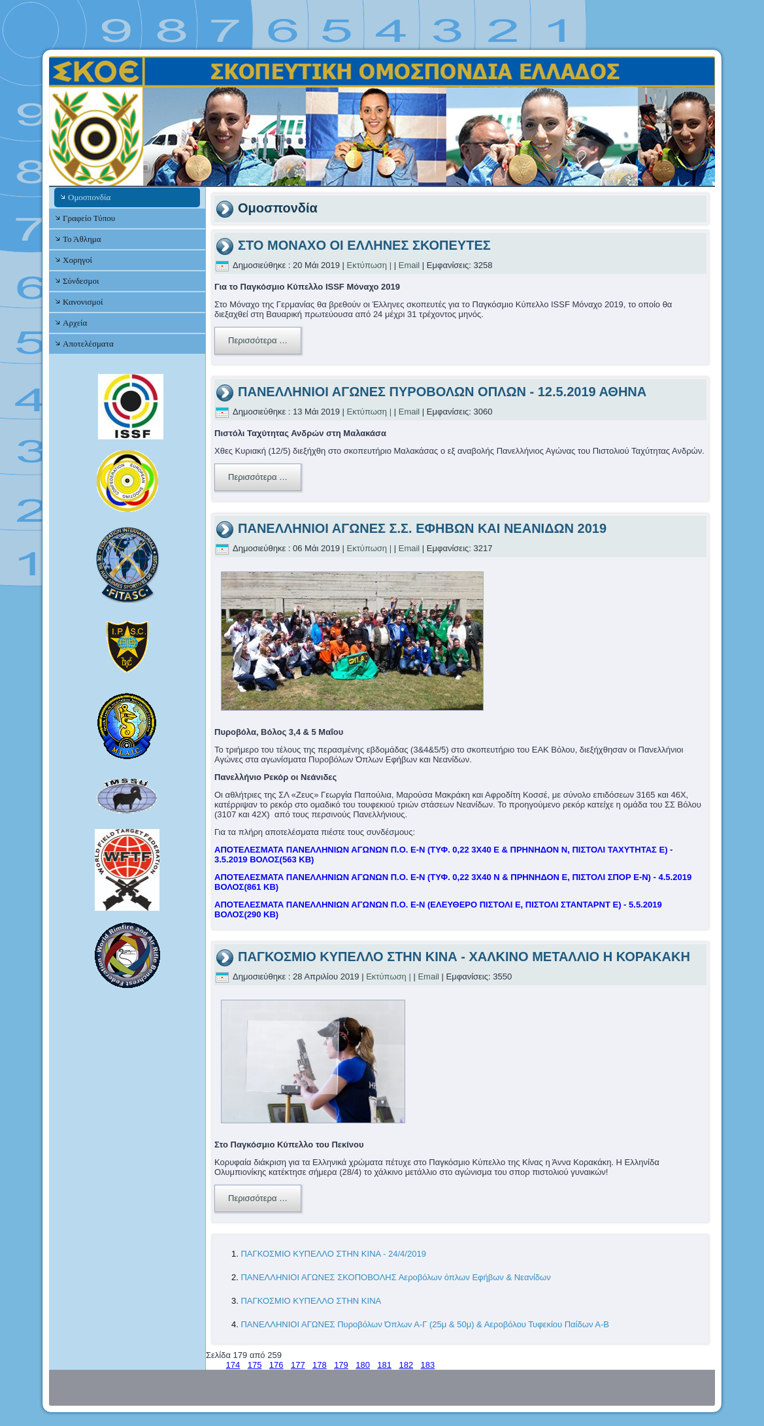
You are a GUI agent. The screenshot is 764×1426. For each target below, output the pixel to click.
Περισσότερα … (258, 340)
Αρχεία (75, 323)
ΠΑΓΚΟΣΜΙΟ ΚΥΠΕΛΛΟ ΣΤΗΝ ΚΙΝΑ (311, 1301)
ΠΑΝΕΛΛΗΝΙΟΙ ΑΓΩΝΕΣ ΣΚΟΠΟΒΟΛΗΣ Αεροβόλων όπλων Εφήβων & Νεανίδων (395, 1277)
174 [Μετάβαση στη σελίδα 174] (233, 1365)
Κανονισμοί (83, 302)
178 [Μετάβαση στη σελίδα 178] (319, 1365)
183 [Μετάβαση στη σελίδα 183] (428, 1365)
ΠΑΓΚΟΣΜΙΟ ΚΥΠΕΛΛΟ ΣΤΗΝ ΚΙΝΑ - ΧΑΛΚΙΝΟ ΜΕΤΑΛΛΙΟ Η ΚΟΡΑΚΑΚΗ (464, 956)
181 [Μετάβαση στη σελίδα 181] (384, 1365)
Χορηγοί (77, 260)
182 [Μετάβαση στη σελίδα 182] (406, 1365)
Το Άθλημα (82, 239)
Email (409, 265)
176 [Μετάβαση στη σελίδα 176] (276, 1365)
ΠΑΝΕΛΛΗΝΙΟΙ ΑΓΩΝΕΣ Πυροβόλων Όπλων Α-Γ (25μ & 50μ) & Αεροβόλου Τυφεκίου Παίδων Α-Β (425, 1324)
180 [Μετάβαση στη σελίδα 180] (363, 1365)
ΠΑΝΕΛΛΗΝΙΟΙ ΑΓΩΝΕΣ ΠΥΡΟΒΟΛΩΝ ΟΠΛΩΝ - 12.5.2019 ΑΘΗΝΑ (442, 391)
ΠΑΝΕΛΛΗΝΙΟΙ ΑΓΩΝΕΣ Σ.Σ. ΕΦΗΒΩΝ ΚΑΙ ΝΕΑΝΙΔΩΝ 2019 (422, 528)
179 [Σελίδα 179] (341, 1365)
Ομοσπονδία (89, 197)
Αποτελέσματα (88, 343)
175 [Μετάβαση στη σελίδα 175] (255, 1365)
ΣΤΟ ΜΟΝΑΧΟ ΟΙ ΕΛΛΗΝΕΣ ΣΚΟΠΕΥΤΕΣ (364, 245)
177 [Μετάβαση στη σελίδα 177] (298, 1365)
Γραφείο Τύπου (89, 218)
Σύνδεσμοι (81, 281)
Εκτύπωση (367, 265)
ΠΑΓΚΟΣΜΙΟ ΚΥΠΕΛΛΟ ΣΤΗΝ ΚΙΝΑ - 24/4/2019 (333, 1254)
